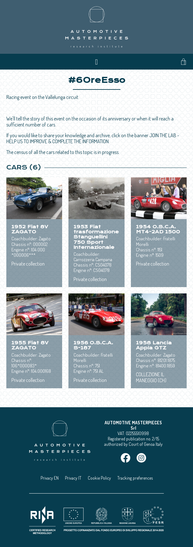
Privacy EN (50, 478)
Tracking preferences (135, 478)
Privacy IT (73, 478)
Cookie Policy (99, 478)
